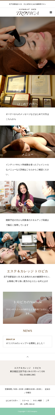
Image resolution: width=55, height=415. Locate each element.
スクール (25, 401)
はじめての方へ (12, 401)
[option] (27, 46)
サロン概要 (37, 401)
